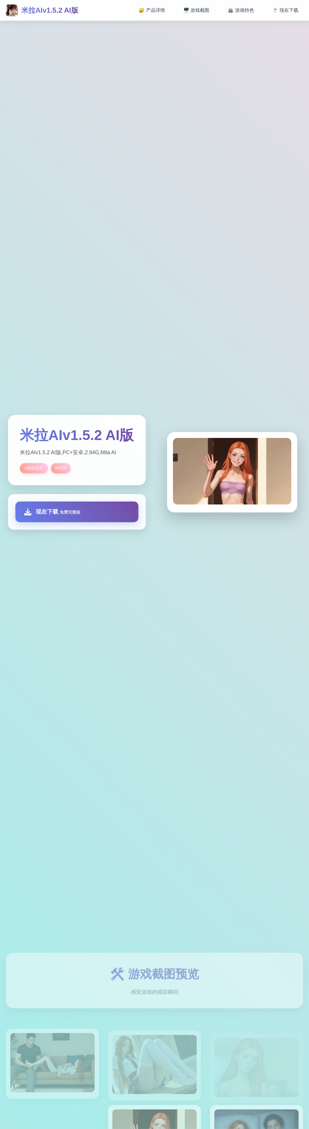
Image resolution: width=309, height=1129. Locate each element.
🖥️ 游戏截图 (196, 10)
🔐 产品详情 (152, 10)
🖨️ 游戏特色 (241, 10)
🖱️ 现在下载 (285, 10)
